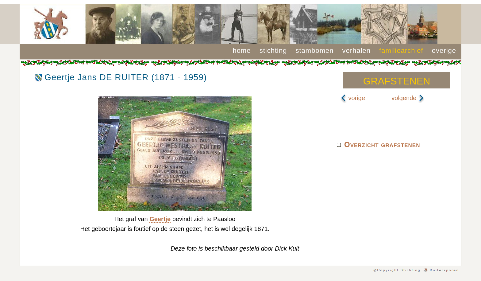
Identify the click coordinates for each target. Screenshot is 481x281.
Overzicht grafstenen (382, 144)
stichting (273, 50)
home (242, 50)
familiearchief (401, 50)
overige (444, 50)
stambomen (315, 50)
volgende (407, 98)
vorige (353, 98)
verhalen (356, 50)
